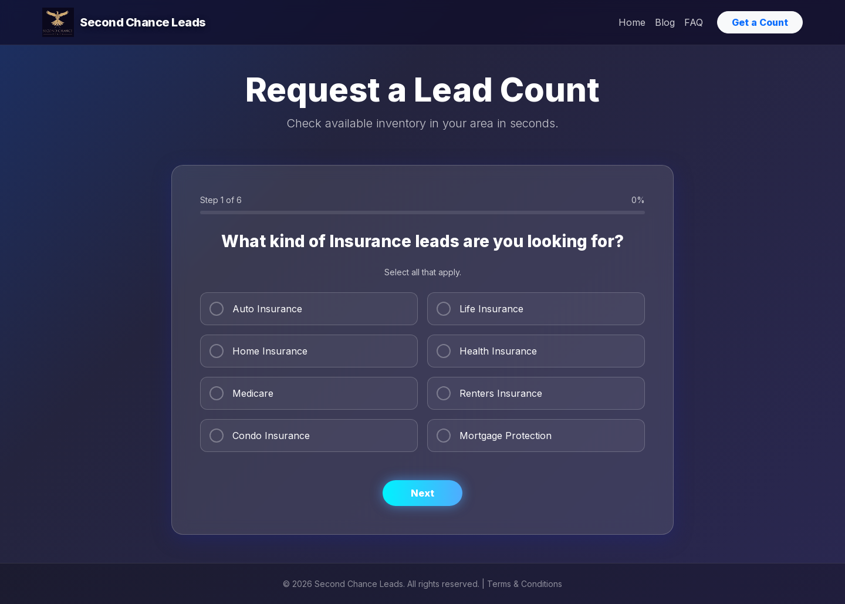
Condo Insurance (259, 435)
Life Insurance (480, 309)
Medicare (241, 393)
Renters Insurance (489, 393)
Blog (665, 22)
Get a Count (760, 22)
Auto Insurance (255, 309)
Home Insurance (258, 351)
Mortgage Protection (494, 435)
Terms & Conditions (524, 584)
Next (422, 493)
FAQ (693, 22)
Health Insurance (487, 351)
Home (631, 22)
